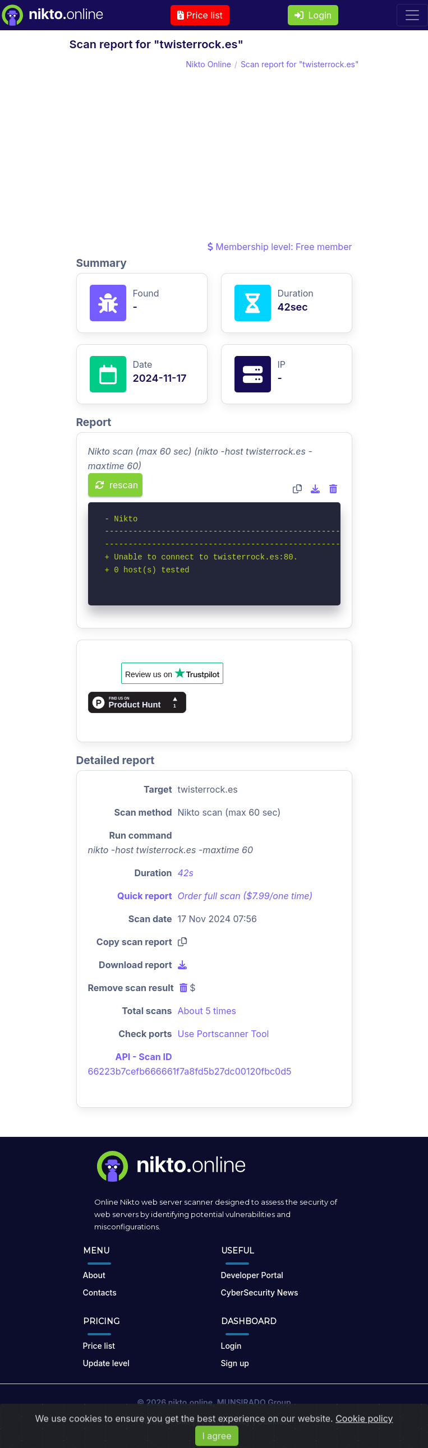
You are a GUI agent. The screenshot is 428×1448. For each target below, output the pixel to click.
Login (313, 15)
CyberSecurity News (259, 1292)
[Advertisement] (214, 155)
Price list (200, 15)
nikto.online (190, 1402)
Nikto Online (208, 64)
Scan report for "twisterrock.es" (300, 64)
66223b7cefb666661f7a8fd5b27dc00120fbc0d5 (190, 1071)
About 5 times (207, 1010)
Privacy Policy (223, 1421)
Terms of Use (165, 1421)
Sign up (235, 1363)
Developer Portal (252, 1275)
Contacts (100, 1292)
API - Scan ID (144, 1056)
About (94, 1275)
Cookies (272, 1421)
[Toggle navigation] (412, 15)
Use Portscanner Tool (223, 1033)
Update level (106, 1363)
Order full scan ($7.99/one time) (245, 895)
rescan (117, 485)
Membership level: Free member (280, 246)
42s (186, 872)
